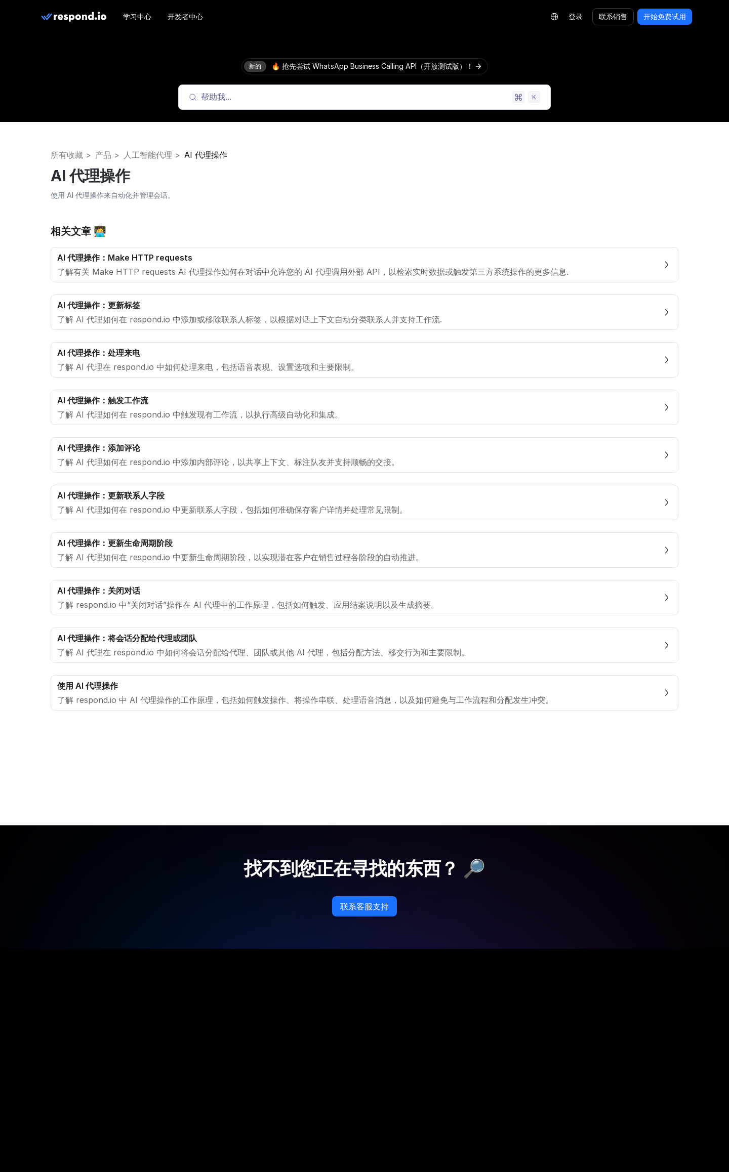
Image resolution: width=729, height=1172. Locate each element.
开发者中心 (185, 16)
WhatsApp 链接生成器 (413, 1045)
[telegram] (103, 1003)
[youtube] (136, 1003)
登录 (576, 16)
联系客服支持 (364, 906)
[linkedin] (87, 1003)
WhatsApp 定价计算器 (413, 1024)
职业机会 (227, 1107)
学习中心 (137, 16)
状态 (384, 1149)
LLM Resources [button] (82, 1066)
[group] (118, 1065)
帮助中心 (391, 1107)
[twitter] (119, 1003)
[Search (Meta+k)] (364, 97)
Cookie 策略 (560, 1045)
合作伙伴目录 (234, 1086)
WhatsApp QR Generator (419, 1066)
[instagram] (71, 1003)
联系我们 (227, 1149)
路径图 (223, 1045)
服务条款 (555, 1066)
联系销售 (613, 16)
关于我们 (227, 1024)
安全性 (551, 1086)
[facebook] (55, 1003)
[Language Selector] (554, 17)
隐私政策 (555, 1024)
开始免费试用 (664, 16)
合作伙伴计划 (234, 1066)
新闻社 (223, 1128)
